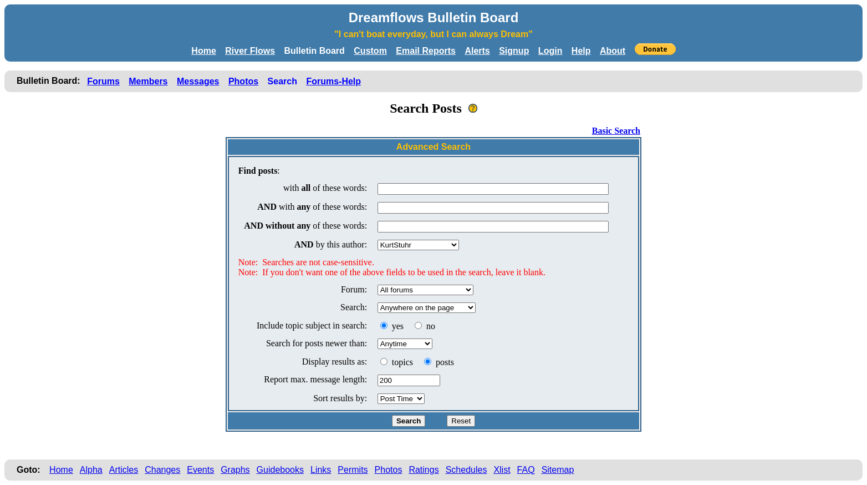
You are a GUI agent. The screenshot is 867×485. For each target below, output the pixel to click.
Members (148, 81)
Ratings (423, 469)
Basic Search (616, 130)
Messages (198, 81)
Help (581, 50)
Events (200, 469)
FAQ (526, 469)
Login (550, 50)
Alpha (91, 469)
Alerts (477, 50)
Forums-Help (333, 81)
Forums (103, 81)
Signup (514, 50)
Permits (353, 469)
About (612, 50)
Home (203, 50)
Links (320, 469)
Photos (243, 81)
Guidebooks (280, 469)
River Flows (250, 50)
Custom (370, 50)
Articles (123, 469)
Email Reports (426, 50)
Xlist (501, 469)
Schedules (466, 469)
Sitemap (558, 469)
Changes (162, 469)
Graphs (235, 469)
